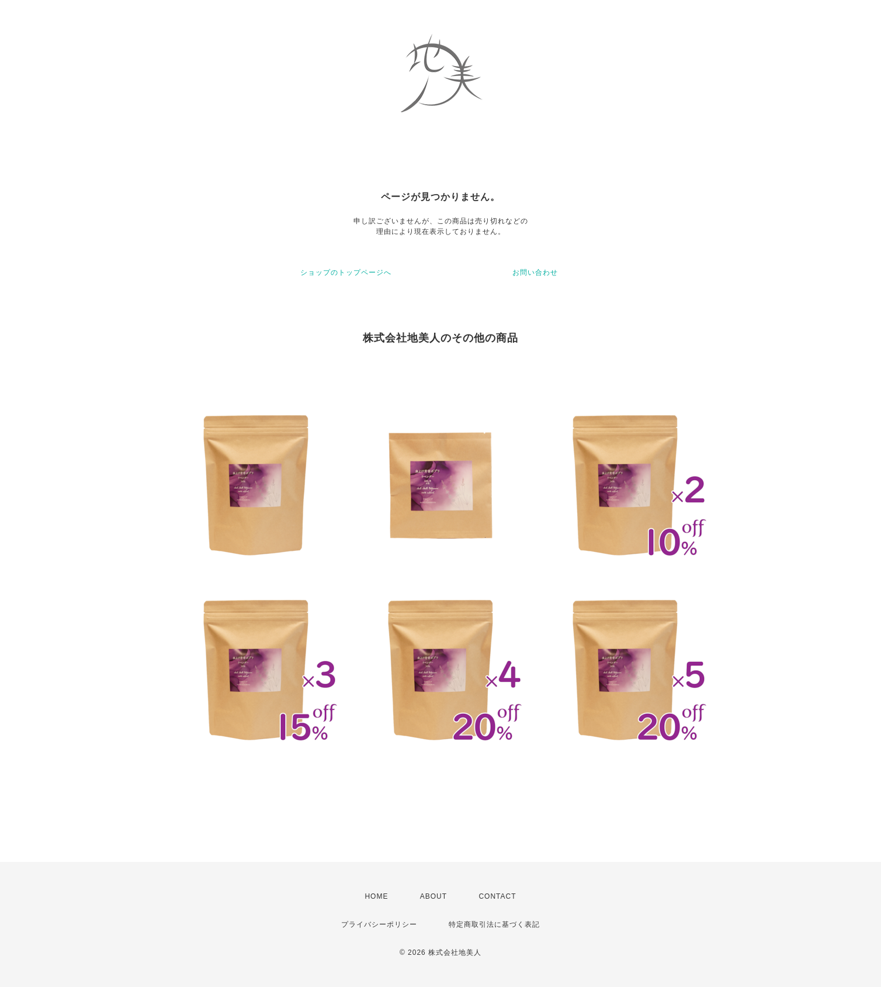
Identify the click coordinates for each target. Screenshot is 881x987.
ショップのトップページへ (345, 272)
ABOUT (433, 896)
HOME (376, 896)
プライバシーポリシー (379, 924)
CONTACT (497, 896)
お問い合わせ (535, 272)
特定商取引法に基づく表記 (494, 924)
